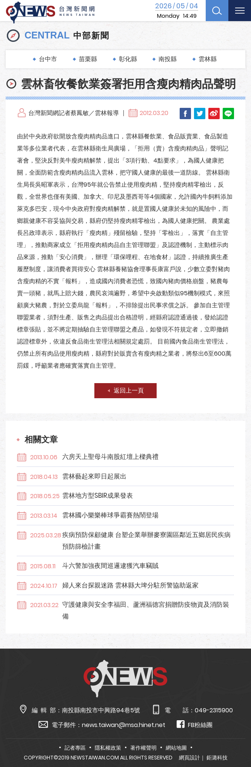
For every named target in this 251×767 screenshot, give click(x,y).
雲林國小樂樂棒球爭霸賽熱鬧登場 (110, 515)
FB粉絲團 (195, 724)
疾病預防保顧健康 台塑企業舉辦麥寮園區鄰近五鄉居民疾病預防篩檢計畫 (146, 540)
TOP (237, 739)
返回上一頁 (129, 390)
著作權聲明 (143, 748)
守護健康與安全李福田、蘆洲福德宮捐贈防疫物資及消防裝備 (145, 610)
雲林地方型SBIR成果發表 (97, 495)
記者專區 (75, 748)
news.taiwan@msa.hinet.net (123, 725)
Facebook (185, 113)
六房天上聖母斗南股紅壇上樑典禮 (110, 456)
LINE (228, 113)
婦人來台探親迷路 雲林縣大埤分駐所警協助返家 (130, 585)
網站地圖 (176, 748)
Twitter (199, 113)
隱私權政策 (108, 748)
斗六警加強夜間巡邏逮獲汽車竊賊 (110, 565)
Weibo (214, 113)
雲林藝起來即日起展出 (94, 476)
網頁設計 (189, 757)
